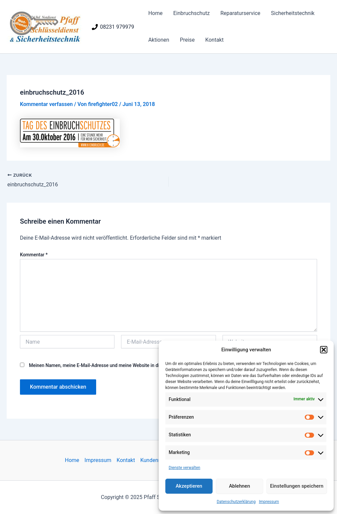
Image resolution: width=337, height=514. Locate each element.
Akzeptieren (189, 486)
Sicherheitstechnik (293, 13)
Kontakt (214, 40)
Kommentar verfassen (46, 104)
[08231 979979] (113, 27)
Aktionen (158, 40)
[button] (323, 349)
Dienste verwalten (184, 467)
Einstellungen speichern (296, 486)
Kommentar (34, 254)
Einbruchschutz (191, 13)
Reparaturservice (240, 13)
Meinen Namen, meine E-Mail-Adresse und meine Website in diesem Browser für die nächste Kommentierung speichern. (154, 365)
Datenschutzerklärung (236, 501)
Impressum (269, 501)
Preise (187, 40)
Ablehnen (239, 486)
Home (155, 13)
